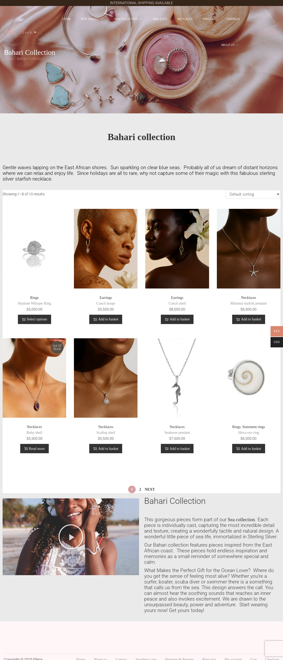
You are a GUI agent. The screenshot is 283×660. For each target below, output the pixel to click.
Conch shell (177, 303)
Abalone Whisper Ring (34, 303)
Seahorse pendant (177, 433)
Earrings (106, 298)
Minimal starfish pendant (248, 303)
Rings (34, 298)
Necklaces (248, 298)
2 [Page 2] (140, 489)
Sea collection (241, 519)
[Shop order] (253, 194)
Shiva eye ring (248, 433)
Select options (34, 319)
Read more (34, 449)
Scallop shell (105, 433)
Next (150, 489)
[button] (71, 537)
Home (8, 59)
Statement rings (253, 427)
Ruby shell (34, 433)
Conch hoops (105, 303)
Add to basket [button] (105, 319)
